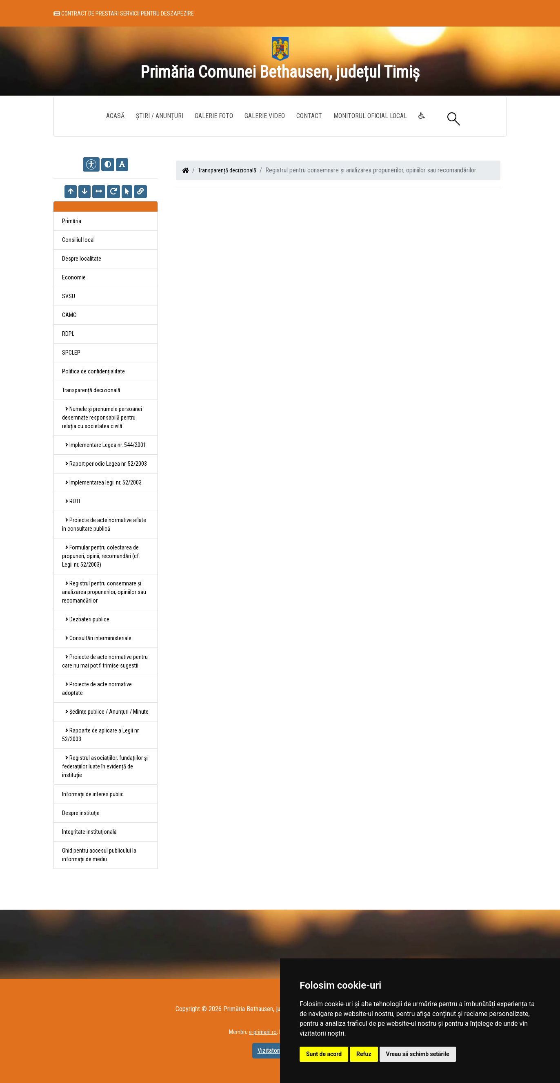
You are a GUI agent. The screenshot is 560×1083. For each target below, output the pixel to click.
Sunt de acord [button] (324, 1054)
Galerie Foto (214, 116)
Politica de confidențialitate (93, 371)
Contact (309, 116)
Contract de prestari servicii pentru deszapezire (123, 13)
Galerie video (264, 116)
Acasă (115, 116)
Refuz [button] (363, 1054)
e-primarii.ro (263, 1032)
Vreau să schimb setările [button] (417, 1054)
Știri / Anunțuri (159, 116)
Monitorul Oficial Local (370, 116)
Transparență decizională (227, 170)
